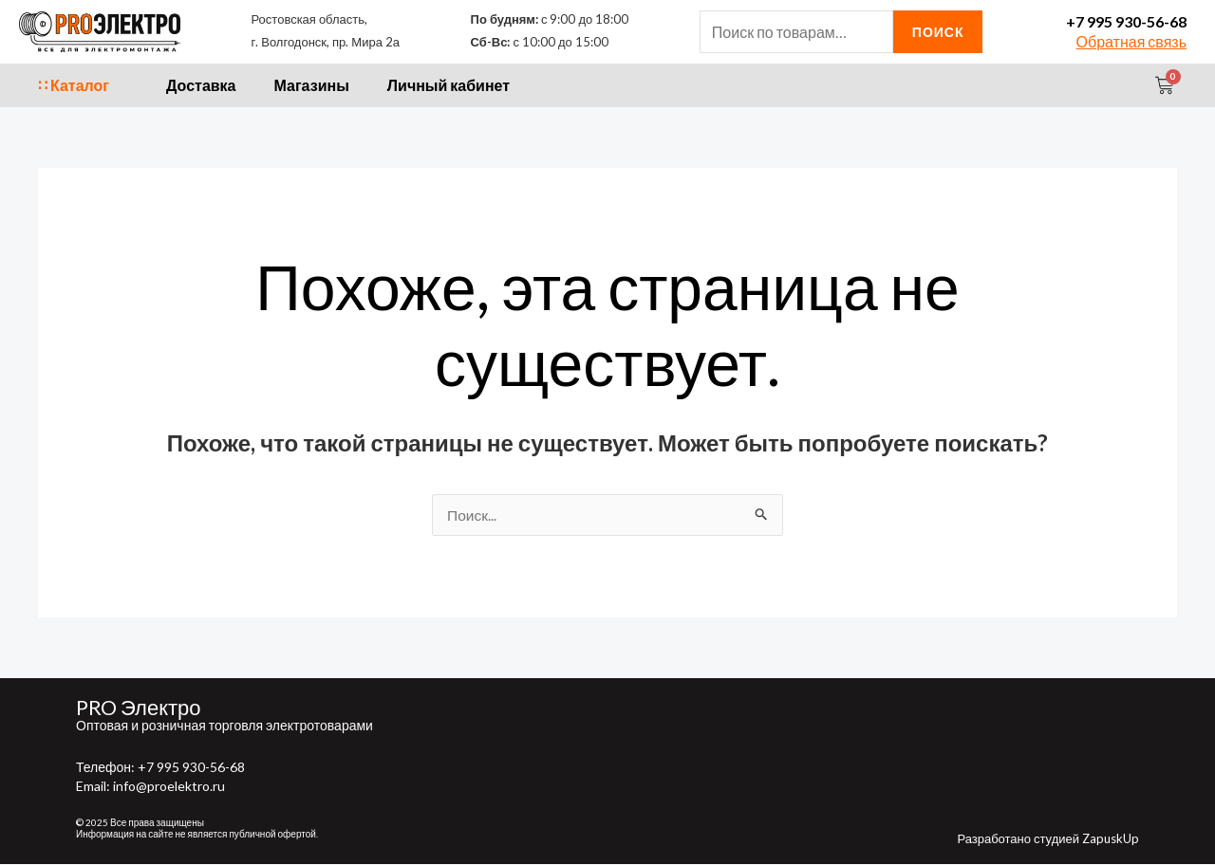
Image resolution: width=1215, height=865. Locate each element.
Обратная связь (1131, 41)
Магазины (311, 85)
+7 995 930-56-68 (1126, 21)
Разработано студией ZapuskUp (1048, 839)
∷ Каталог (73, 85)
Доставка (201, 85)
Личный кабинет (448, 85)
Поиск (938, 32)
